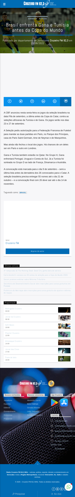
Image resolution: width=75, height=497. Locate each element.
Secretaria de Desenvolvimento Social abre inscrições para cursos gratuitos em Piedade (37, 284)
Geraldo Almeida (33, 408)
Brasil (23, 193)
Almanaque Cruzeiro (13, 341)
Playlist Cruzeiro (12, 333)
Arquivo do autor (37, 251)
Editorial (7, 408)
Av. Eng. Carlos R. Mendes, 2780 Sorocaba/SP (59, 445)
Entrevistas (8, 415)
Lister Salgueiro (33, 411)
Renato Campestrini (34, 415)
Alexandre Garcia (33, 400)
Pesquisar (18, 494)
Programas (8, 419)
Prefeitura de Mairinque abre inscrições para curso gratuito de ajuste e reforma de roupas (37, 291)
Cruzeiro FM (12, 243)
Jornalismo (8, 400)
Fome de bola (10, 357)
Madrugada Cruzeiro (13, 308)
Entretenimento (9, 411)
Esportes (32, 19)
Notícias (43, 19)
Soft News (9, 325)
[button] (69, 487)
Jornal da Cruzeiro (12, 316)
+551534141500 (61, 421)
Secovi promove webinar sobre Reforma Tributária (24, 279)
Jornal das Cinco (12, 349)
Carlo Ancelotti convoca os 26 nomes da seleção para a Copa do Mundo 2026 (36, 275)
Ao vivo (56, 494)
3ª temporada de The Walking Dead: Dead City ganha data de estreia (32, 271)
